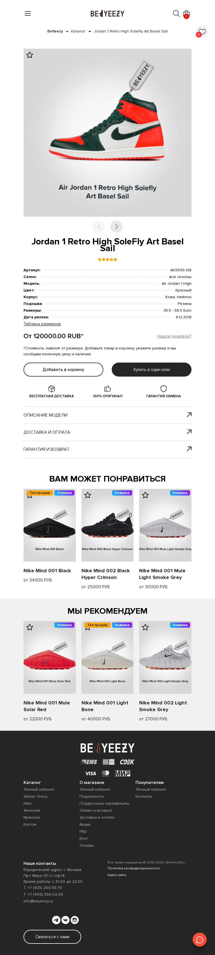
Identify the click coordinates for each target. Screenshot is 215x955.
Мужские (32, 817)
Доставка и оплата (107, 432)
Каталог (78, 31)
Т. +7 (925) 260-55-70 (43, 887)
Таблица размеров (42, 324)
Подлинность (92, 796)
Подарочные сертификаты (104, 803)
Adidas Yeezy (36, 796)
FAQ (83, 831)
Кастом (30, 824)
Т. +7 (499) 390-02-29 (43, 894)
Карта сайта (117, 875)
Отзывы (87, 845)
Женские (32, 810)
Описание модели (107, 415)
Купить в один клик (152, 369)
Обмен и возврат (96, 810)
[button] (116, 226)
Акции (85, 824)
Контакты (143, 796)
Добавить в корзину (63, 369)
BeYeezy (55, 31)
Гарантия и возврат (107, 449)
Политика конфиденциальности (134, 868)
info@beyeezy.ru (38, 901)
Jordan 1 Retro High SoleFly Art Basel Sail (131, 31)
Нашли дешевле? (174, 336)
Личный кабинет (39, 789)
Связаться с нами (52, 936)
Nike (28, 803)
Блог (84, 838)
